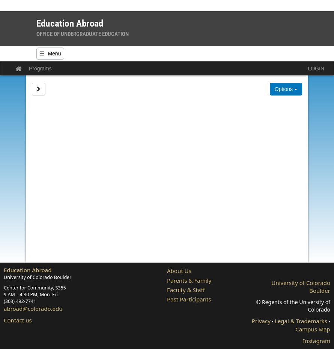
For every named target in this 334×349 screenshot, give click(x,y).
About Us (179, 270)
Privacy (261, 321)
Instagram (316, 341)
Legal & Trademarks (301, 321)
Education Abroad (28, 270)
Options (286, 89)
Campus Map (312, 329)
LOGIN (316, 69)
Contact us (18, 320)
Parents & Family (189, 280)
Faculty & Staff (186, 290)
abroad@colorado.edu (33, 308)
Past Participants (189, 299)
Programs (40, 69)
